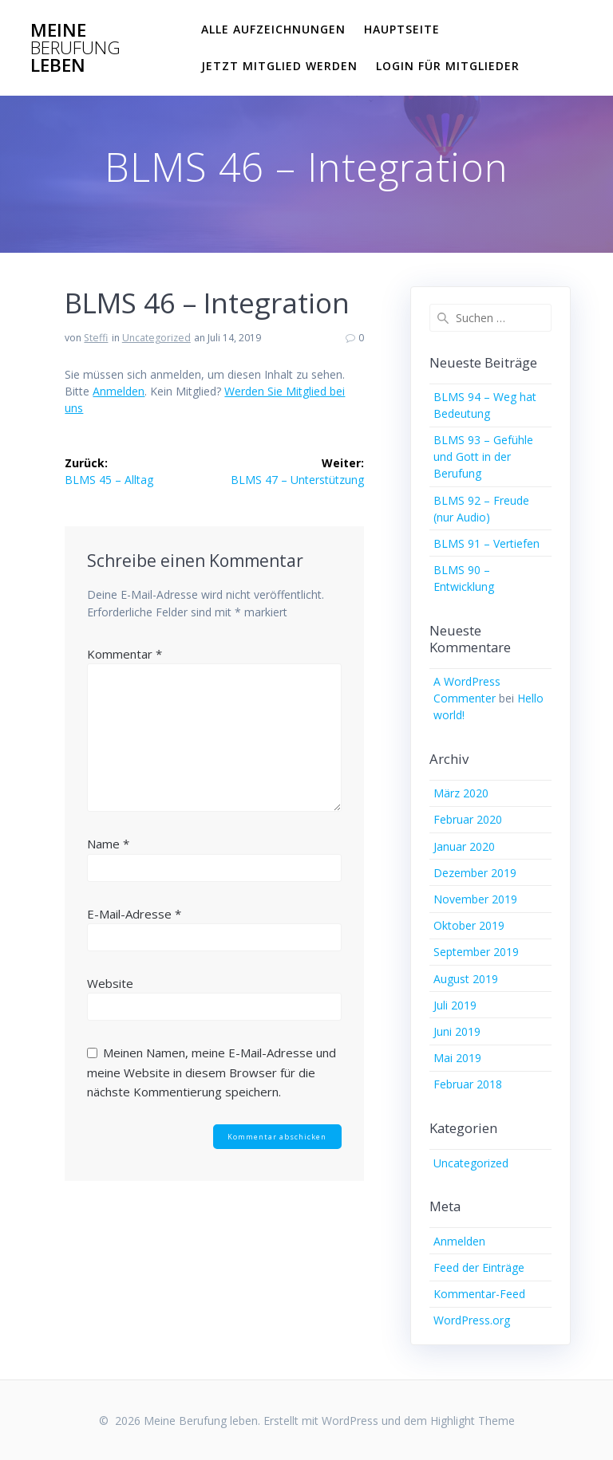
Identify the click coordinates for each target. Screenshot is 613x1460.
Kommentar (124, 654)
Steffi (96, 337)
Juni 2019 (457, 1031)
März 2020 (460, 793)
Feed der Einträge (478, 1267)
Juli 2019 (455, 1005)
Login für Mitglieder (448, 65)
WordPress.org (471, 1320)
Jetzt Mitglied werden (279, 65)
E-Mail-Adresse (134, 914)
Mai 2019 (457, 1057)
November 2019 (475, 899)
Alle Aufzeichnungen (273, 29)
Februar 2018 (467, 1084)
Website (110, 983)
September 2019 (476, 951)
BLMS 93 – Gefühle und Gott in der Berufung (483, 456)
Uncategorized (156, 337)
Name (108, 844)
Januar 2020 (464, 846)
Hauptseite (402, 29)
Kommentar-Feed (479, 1293)
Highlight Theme (472, 1420)
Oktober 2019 (468, 925)
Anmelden (118, 391)
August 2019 (465, 978)
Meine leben (75, 48)
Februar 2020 (467, 819)
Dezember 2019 (474, 872)
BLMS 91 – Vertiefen (486, 543)
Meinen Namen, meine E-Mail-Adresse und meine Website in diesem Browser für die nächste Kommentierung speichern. (211, 1072)
